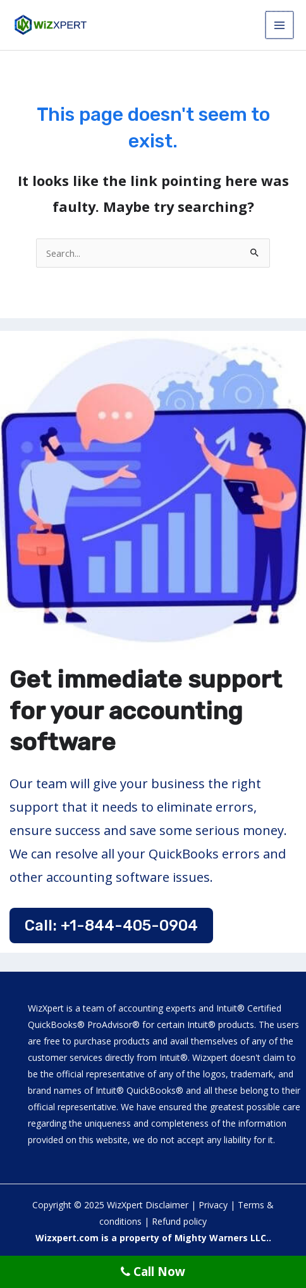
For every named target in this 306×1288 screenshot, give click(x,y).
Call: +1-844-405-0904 (111, 925)
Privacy (213, 1205)
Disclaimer (166, 1205)
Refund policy (179, 1221)
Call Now (153, 1271)
